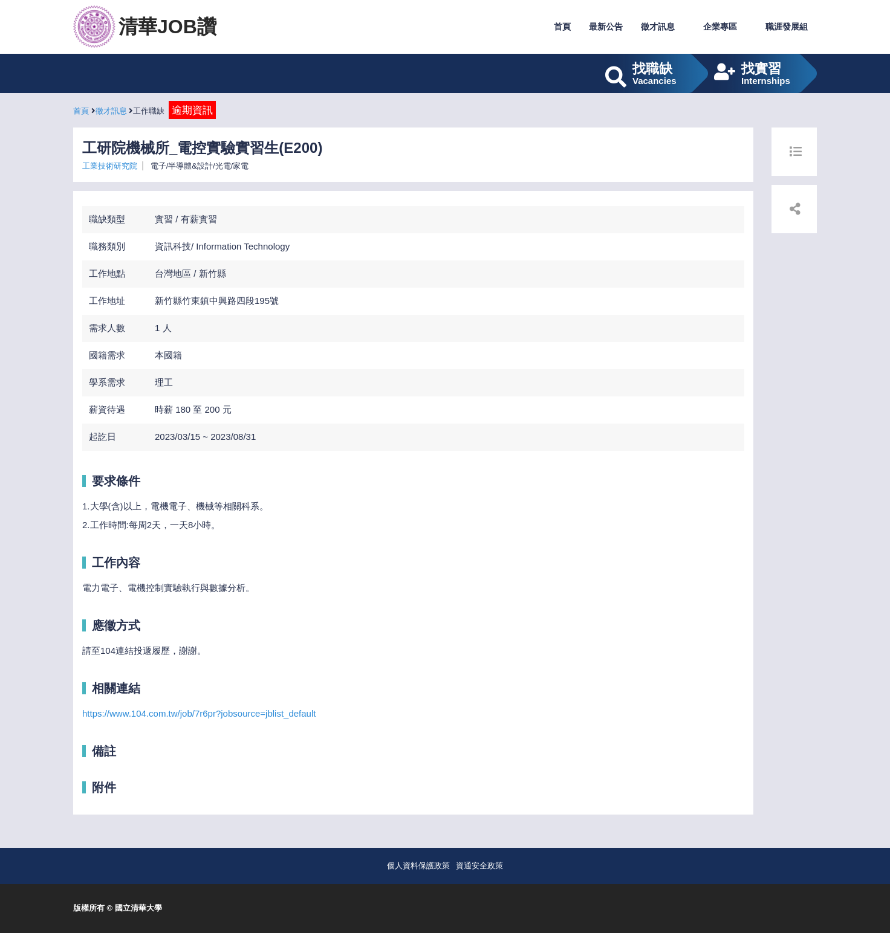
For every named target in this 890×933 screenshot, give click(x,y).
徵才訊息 (658, 26)
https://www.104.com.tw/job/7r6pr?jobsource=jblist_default (199, 713)
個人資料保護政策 (418, 865)
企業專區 (720, 26)
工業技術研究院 (109, 165)
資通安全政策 (479, 865)
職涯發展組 (786, 26)
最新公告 (606, 26)
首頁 (562, 26)
